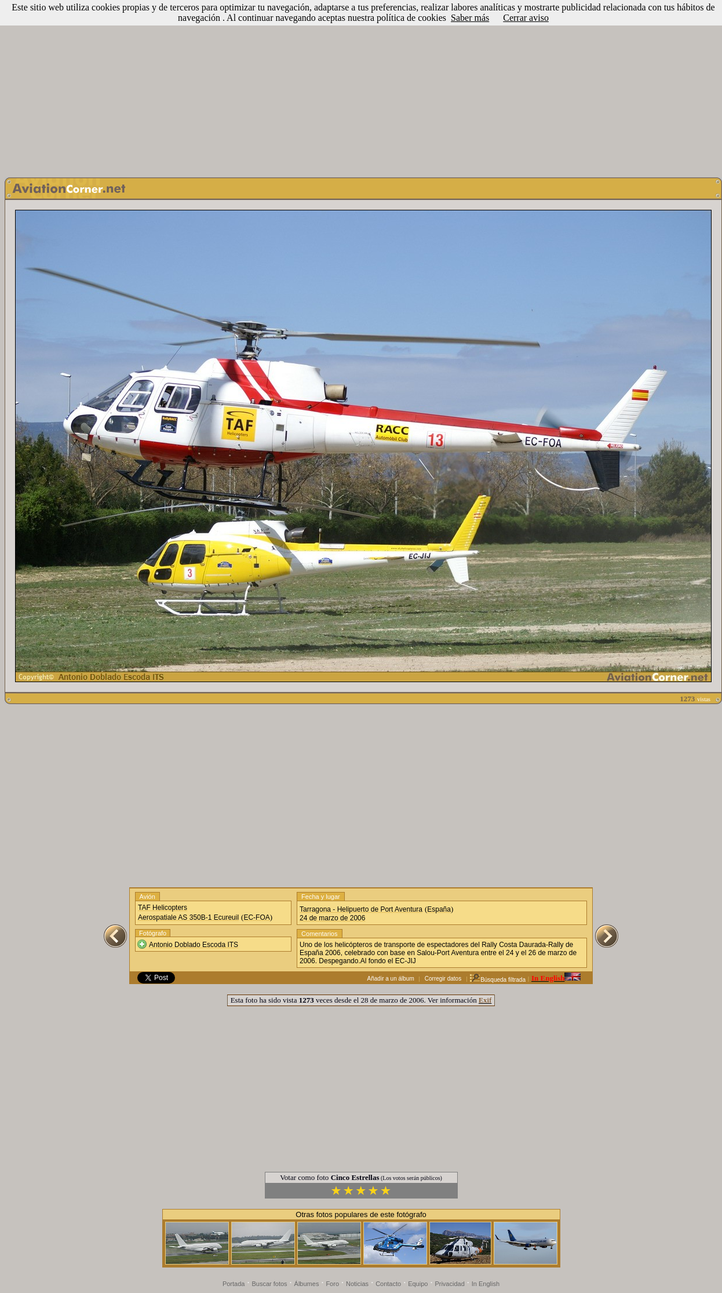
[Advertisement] (361, 86)
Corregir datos (443, 978)
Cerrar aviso (526, 18)
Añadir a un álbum (390, 978)
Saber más (470, 18)
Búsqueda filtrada (497, 980)
